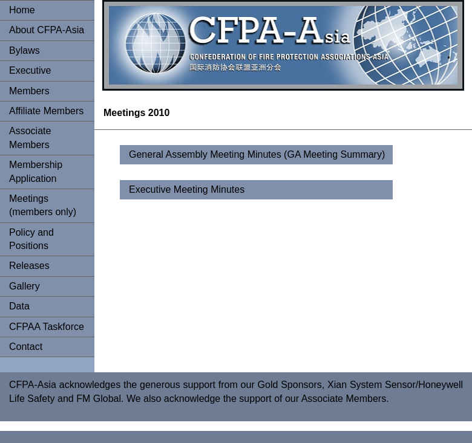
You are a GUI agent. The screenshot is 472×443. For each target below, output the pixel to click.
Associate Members (30, 137)
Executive (30, 70)
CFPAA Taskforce (46, 327)
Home (22, 10)
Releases (29, 265)
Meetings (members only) (42, 205)
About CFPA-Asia (46, 30)
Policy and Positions (31, 239)
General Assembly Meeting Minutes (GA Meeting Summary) (257, 154)
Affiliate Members (46, 111)
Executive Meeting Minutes (186, 189)
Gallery (24, 286)
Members (29, 91)
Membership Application (35, 171)
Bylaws (24, 50)
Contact (25, 346)
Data (19, 306)
